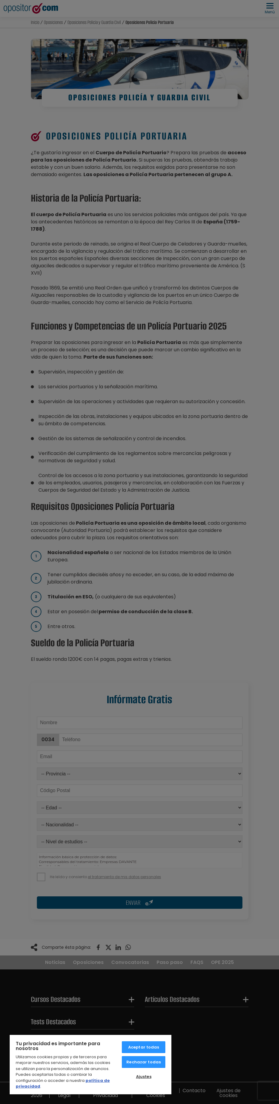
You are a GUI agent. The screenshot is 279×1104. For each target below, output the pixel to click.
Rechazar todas (143, 1062)
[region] (90, 1064)
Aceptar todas (143, 1047)
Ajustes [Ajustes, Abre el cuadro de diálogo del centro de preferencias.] (143, 1076)
